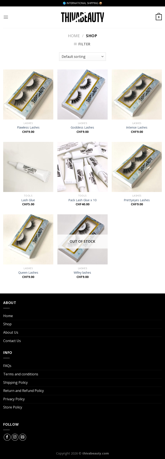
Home (74, 35)
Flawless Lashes (28, 127)
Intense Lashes (136, 127)
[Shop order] (82, 56)
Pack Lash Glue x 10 (82, 200)
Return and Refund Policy (23, 390)
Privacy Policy (14, 399)
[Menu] (5, 17)
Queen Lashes (28, 273)
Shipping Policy (15, 382)
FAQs (7, 365)
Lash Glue (28, 200)
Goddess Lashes (82, 127)
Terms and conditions (20, 374)
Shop (7, 324)
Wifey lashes (82, 273)
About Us (10, 332)
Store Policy (12, 407)
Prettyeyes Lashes (137, 200)
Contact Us (12, 340)
